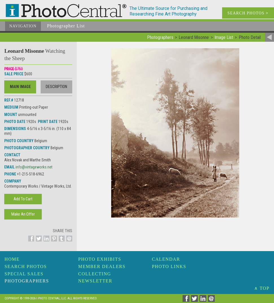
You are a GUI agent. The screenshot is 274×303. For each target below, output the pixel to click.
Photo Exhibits (99, 259)
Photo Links (169, 266)
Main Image (20, 86)
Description (56, 86)
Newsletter (95, 280)
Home (12, 259)
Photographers (27, 280)
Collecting (94, 273)
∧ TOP (261, 288)
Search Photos (26, 266)
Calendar (166, 259)
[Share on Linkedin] (45, 242)
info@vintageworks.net (34, 167)
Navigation (23, 26)
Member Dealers (102, 266)
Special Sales (24, 273)
